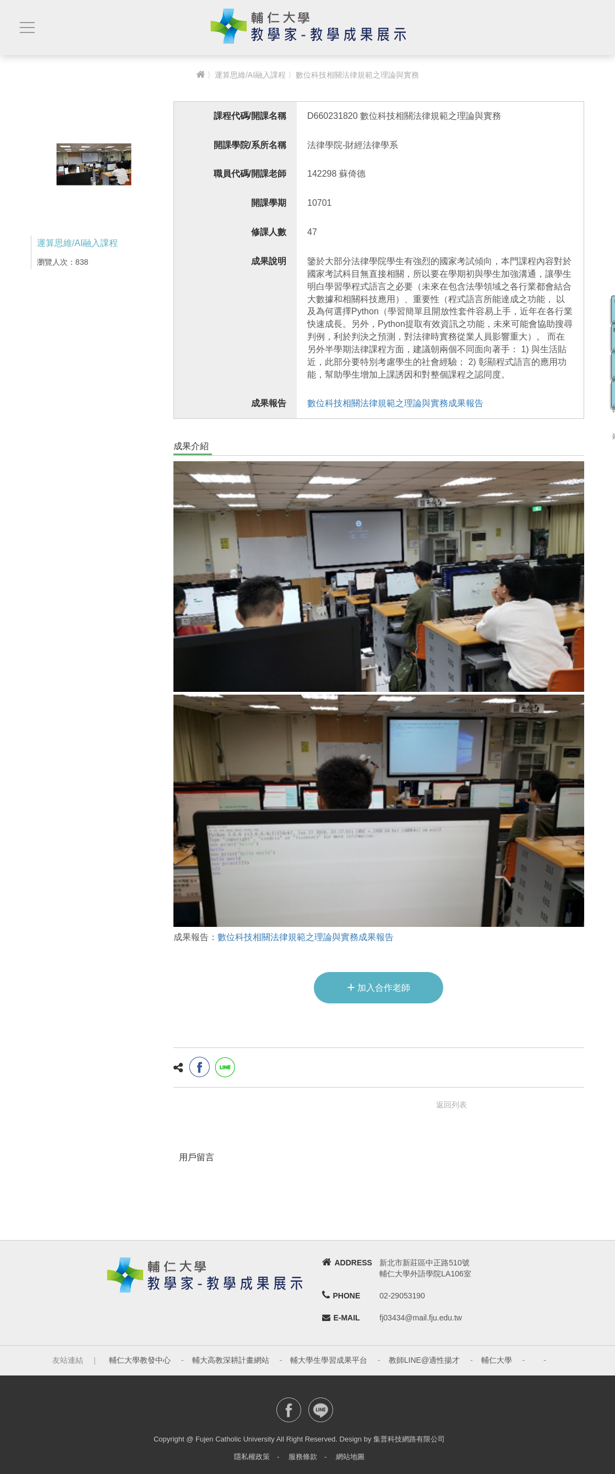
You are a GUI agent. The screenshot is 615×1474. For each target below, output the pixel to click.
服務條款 (303, 1457)
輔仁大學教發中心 (140, 1360)
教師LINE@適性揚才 (424, 1360)
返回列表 (451, 1104)
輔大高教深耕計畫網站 (230, 1360)
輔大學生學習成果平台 (328, 1360)
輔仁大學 (496, 1360)
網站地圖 (350, 1457)
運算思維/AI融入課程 (250, 74)
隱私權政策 (252, 1457)
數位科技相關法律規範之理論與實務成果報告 (395, 403)
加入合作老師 (378, 987)
